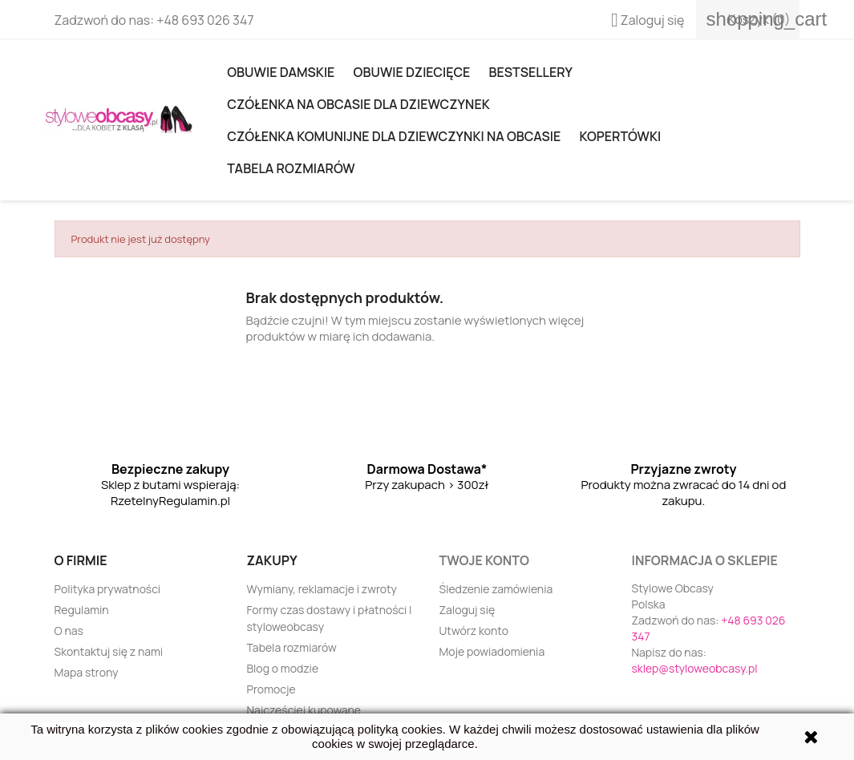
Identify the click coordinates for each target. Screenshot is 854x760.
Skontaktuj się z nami (109, 651)
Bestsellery (531, 72)
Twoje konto (484, 560)
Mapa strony (87, 672)
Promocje (271, 689)
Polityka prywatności (108, 588)
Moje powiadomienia (492, 651)
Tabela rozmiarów (290, 168)
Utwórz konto (473, 630)
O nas (69, 630)
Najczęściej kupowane (304, 710)
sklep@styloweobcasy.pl (695, 668)
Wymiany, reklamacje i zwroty (322, 588)
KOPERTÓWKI (620, 136)
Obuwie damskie (280, 72)
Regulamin (82, 609)
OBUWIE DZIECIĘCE (412, 72)
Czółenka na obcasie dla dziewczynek (358, 104)
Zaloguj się (467, 609)
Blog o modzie (283, 668)
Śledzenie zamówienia (496, 588)
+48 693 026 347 (204, 20)
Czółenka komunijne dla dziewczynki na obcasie (394, 136)
